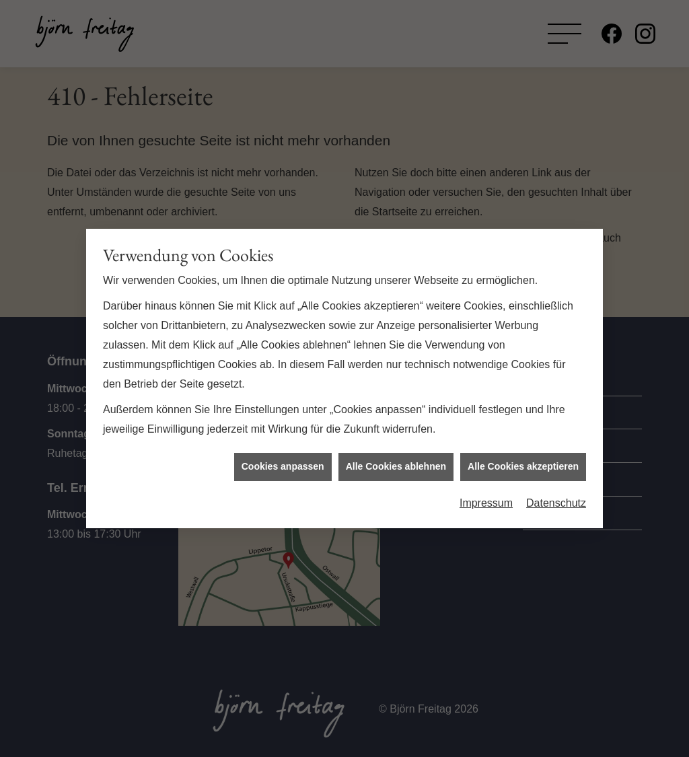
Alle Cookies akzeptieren (523, 461)
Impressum (486, 497)
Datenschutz (556, 497)
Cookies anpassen (283, 461)
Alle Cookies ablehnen (396, 461)
